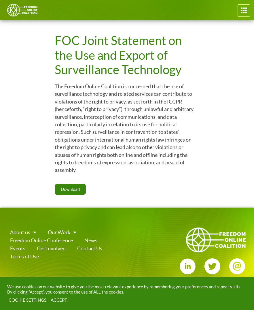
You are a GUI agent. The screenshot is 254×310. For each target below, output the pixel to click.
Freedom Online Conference (41, 240)
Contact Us (89, 248)
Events (17, 248)
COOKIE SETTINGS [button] (27, 300)
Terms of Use (24, 256)
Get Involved (51, 248)
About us (23, 232)
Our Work (62, 232)
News (90, 240)
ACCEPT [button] (59, 300)
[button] (244, 10)
